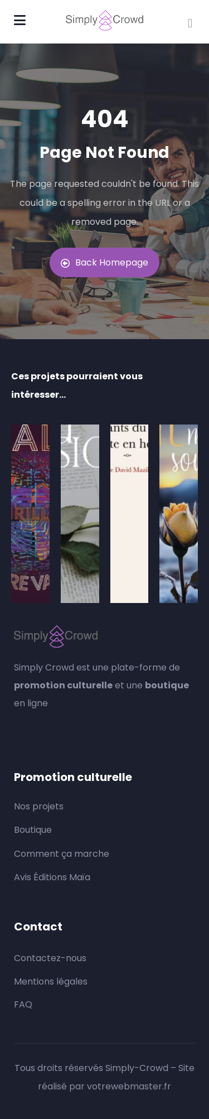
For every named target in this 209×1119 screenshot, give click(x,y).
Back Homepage (104, 262)
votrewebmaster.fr (129, 1086)
